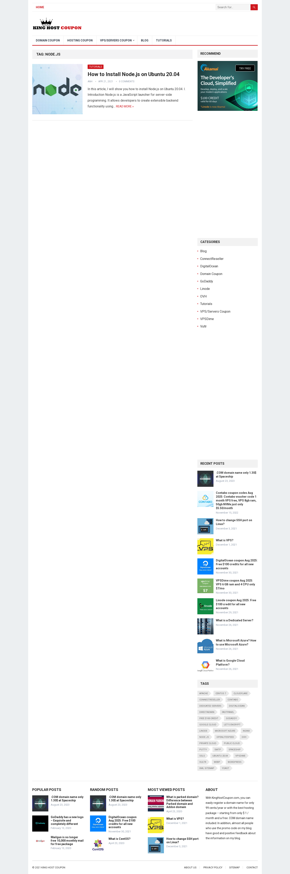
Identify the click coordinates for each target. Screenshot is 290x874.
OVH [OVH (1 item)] (244, 737)
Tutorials (164, 40)
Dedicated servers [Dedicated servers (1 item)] (210, 706)
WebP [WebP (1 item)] (217, 762)
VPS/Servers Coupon (116, 40)
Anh (90, 81)
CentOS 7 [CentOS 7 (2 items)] (220, 693)
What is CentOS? (119, 838)
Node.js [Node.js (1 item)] (204, 737)
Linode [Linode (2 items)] (203, 731)
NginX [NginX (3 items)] (246, 731)
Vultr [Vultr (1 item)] (202, 762)
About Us (190, 867)
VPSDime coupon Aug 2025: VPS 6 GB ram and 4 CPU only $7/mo (235, 584)
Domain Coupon (48, 40)
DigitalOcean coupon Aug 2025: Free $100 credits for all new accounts (237, 564)
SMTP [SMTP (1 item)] (217, 749)
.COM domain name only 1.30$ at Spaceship (67, 798)
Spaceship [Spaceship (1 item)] (235, 749)
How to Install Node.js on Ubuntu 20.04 (134, 74)
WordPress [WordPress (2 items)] (234, 762)
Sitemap (234, 867)
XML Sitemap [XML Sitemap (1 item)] (206, 768)
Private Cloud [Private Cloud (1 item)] (207, 743)
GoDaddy (206, 281)
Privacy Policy (212, 867)
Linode (205, 289)
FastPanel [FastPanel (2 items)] (228, 712)
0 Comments (126, 81)
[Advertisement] (184, 23)
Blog (144, 40)
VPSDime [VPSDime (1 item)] (240, 756)
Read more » (125, 106)
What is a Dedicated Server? (234, 620)
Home (40, 7)
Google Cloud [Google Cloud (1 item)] (207, 724)
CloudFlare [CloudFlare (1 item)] (241, 693)
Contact (252, 867)
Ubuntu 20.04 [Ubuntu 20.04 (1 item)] (220, 756)
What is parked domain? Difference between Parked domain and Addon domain (182, 802)
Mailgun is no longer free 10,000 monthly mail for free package (67, 841)
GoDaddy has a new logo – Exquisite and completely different (67, 820)
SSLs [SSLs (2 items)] (202, 756)
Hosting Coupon (80, 40)
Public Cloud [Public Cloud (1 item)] (232, 743)
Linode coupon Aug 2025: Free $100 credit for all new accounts (236, 604)
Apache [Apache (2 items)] (203, 693)
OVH (203, 296)
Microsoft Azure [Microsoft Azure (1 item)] (225, 731)
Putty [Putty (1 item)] (203, 749)
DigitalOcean (209, 266)
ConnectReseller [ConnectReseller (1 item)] (209, 699)
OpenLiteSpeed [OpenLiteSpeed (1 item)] (225, 737)
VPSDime (207, 319)
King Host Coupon (53, 867)
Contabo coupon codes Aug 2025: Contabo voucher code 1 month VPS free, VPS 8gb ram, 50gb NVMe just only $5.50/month (236, 500)
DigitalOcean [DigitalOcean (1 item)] (237, 706)
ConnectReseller (212, 259)
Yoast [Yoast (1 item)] (225, 768)
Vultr (203, 326)
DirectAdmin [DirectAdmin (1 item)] (206, 712)
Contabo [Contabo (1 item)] (233, 699)
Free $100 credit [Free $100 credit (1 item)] (208, 718)
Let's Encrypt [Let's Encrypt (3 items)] (232, 724)
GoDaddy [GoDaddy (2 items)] (231, 718)
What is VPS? (224, 540)
